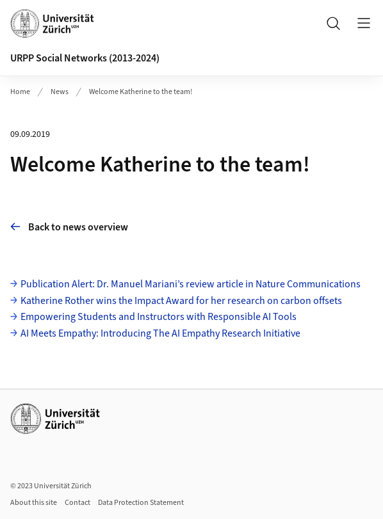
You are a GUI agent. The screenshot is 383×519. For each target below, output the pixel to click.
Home (20, 91)
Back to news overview (69, 227)
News (60, 91)
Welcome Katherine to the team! (140, 91)
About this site (33, 502)
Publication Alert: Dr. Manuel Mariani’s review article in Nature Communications (190, 284)
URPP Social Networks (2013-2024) (84, 58)
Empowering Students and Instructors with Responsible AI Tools (158, 317)
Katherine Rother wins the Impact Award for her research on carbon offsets (181, 301)
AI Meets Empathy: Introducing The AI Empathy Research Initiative (160, 333)
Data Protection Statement (141, 502)
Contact (77, 502)
